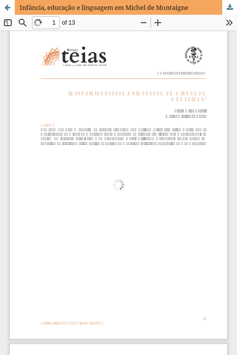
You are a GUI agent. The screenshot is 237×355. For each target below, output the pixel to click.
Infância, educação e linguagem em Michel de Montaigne (104, 7)
